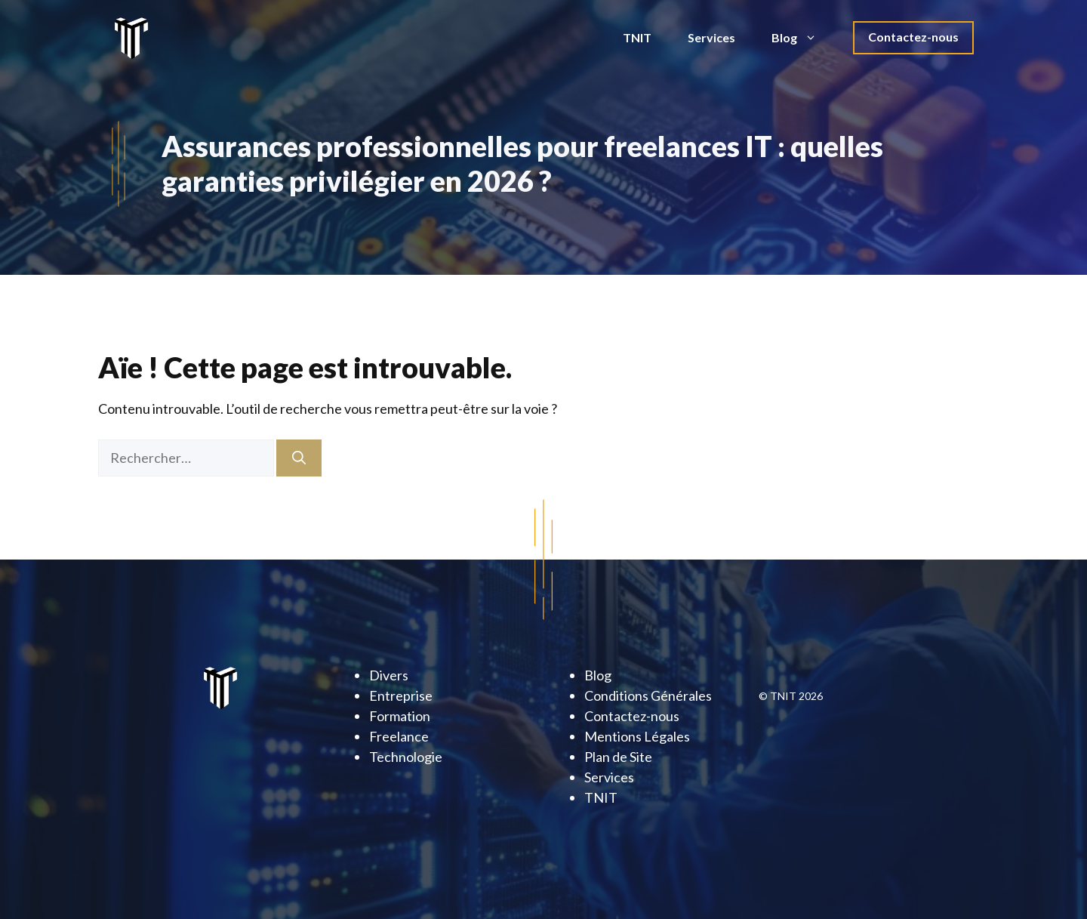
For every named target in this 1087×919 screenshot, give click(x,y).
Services (711, 37)
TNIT (637, 37)
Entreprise (401, 695)
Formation (399, 716)
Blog (803, 37)
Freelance (399, 736)
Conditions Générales (648, 695)
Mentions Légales (637, 736)
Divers (388, 675)
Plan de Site (618, 756)
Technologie (405, 756)
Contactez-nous (913, 36)
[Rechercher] (299, 457)
